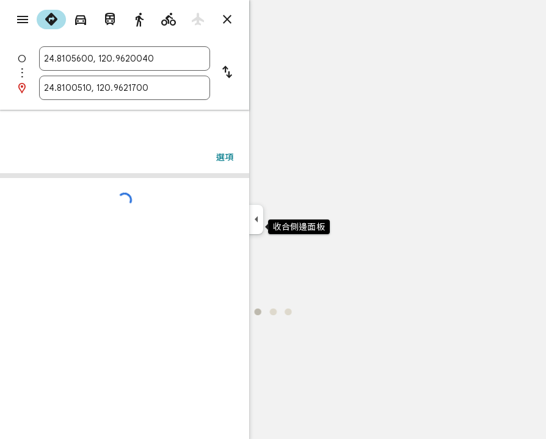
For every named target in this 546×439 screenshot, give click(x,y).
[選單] (22, 19)
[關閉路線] (227, 19)
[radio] (51, 19)
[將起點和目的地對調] (227, 73)
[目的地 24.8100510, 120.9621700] (124, 87)
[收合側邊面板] (256, 219)
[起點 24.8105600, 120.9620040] (124, 58)
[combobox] (124, 58)
